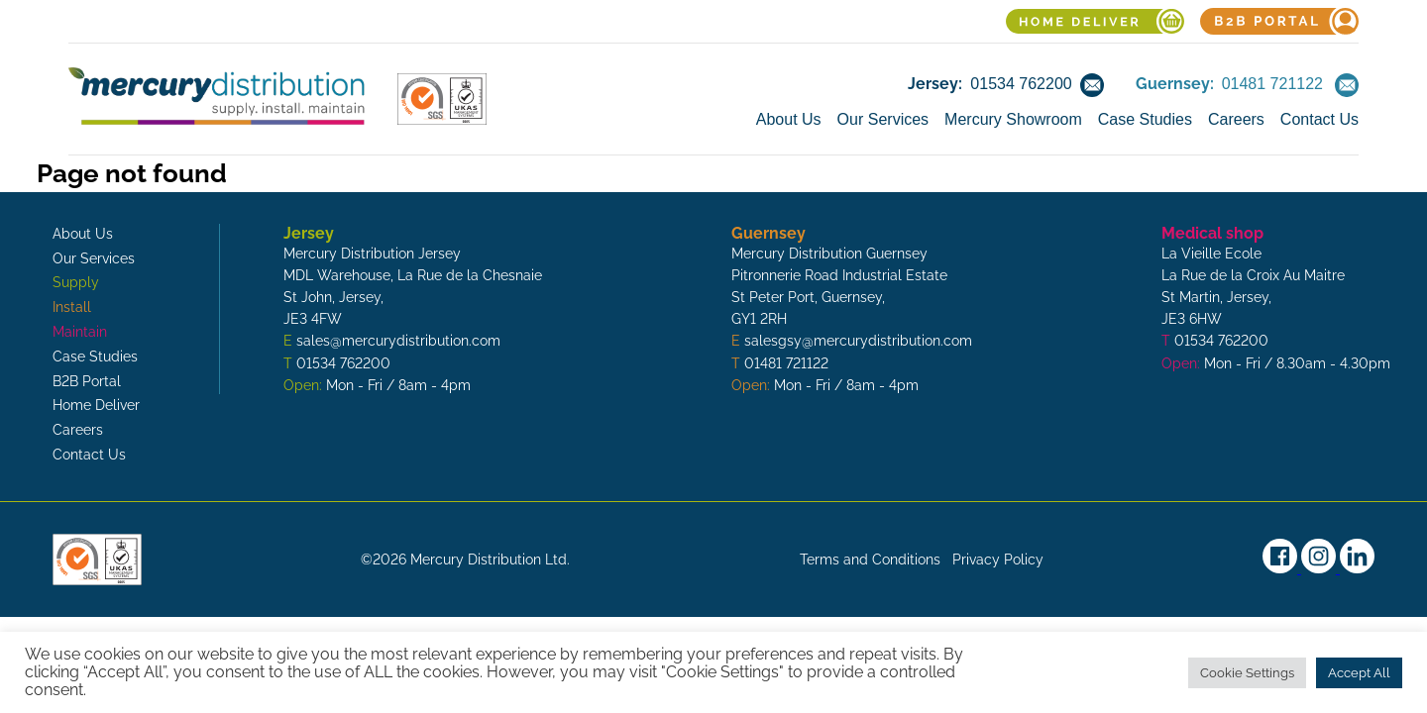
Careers (1236, 119)
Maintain (80, 332)
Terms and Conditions (870, 559)
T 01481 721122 (779, 363)
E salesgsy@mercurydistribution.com (851, 341)
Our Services (883, 119)
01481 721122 (1272, 83)
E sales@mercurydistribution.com (391, 341)
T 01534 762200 (336, 363)
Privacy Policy (997, 559)
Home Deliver (96, 405)
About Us (789, 119)
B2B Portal (87, 381)
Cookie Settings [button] (1247, 672)
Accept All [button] (1359, 672)
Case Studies (1145, 119)
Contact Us (1319, 119)
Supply (76, 282)
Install (72, 307)
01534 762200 (1020, 83)
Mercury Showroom (1013, 119)
